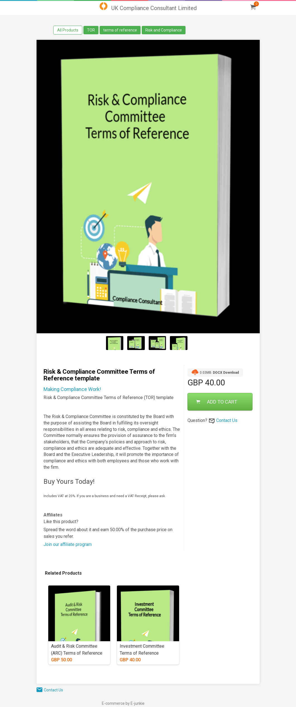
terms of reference (120, 30)
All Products (67, 30)
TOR (91, 30)
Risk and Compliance (163, 30)
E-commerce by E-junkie (123, 703)
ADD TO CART (216, 402)
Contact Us (226, 420)
